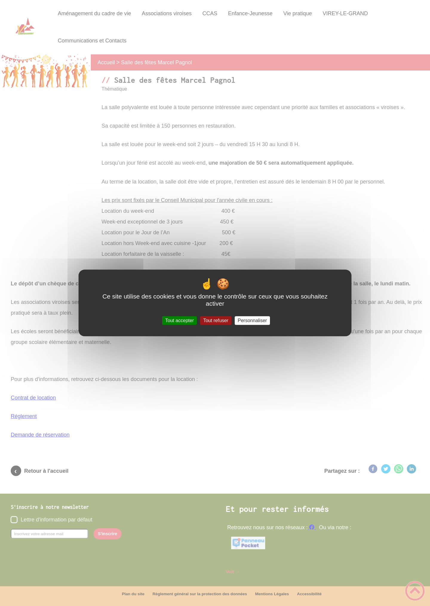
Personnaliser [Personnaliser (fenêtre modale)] (252, 320)
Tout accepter (179, 320)
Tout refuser (215, 320)
